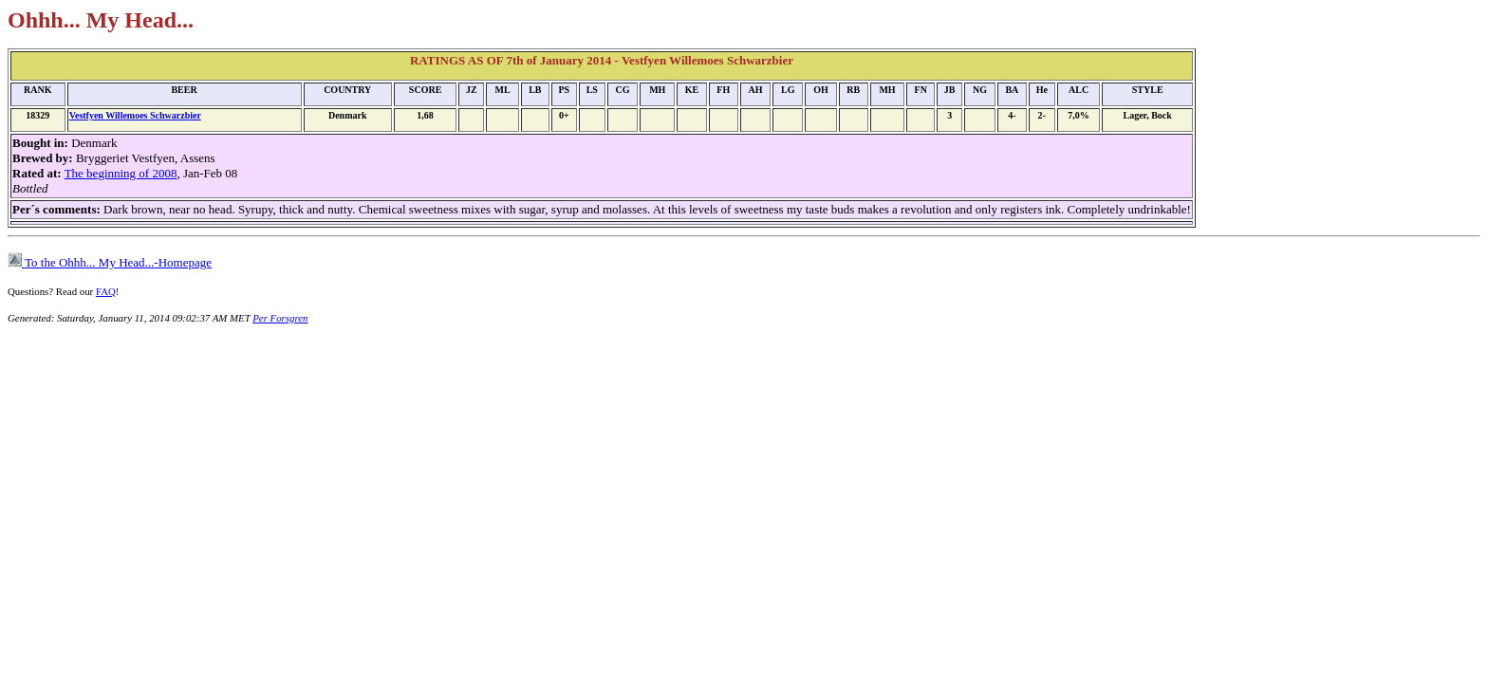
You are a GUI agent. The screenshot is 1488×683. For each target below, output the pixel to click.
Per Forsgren (279, 317)
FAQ (106, 291)
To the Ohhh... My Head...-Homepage (110, 262)
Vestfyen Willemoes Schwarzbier (135, 115)
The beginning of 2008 (121, 173)
